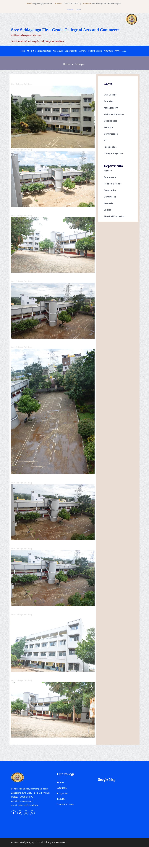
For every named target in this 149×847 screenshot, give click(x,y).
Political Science (113, 183)
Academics (58, 51)
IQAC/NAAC (120, 51)
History (108, 170)
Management (111, 107)
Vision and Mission (114, 114)
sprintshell (37, 842)
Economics (110, 177)
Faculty (61, 798)
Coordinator (110, 120)
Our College (110, 94)
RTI (105, 140)
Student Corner (95, 51)
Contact (78, 10)
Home (22, 51)
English (107, 209)
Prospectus (110, 146)
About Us (31, 51)
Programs (62, 793)
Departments (71, 51)
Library (82, 51)
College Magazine (113, 153)
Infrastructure (44, 51)
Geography (110, 190)
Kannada (108, 203)
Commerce (110, 196)
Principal (108, 127)
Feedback (70, 10)
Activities (108, 51)
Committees (111, 133)
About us (62, 787)
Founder (108, 101)
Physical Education (114, 216)
